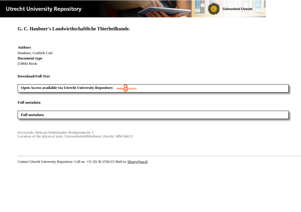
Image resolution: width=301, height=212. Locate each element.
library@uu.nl (138, 162)
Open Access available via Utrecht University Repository (78, 87)
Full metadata (32, 114)
